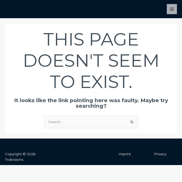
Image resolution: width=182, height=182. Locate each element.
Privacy (160, 154)
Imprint (124, 154)
